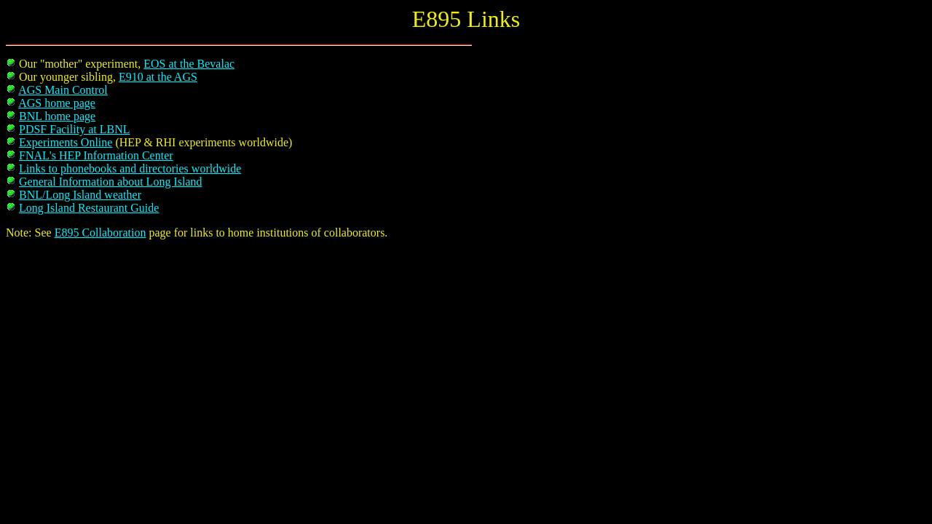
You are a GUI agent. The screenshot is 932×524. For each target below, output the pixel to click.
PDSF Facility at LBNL (74, 129)
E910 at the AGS (158, 77)
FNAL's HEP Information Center (96, 155)
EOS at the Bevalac (188, 63)
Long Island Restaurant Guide (89, 208)
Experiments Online (65, 142)
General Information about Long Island (110, 181)
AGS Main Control (63, 90)
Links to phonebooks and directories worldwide (130, 168)
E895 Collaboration (100, 232)
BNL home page (57, 116)
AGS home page (56, 103)
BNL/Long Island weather (80, 194)
